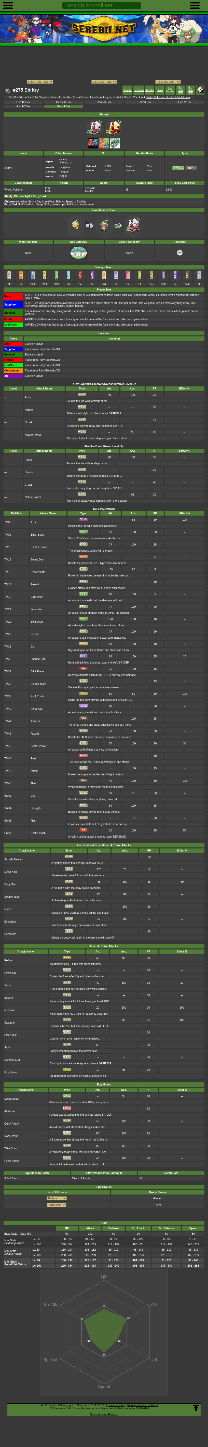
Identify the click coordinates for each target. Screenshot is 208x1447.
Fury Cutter (11, 1072)
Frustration (37, 609)
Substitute (10, 934)
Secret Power (39, 746)
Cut (33, 795)
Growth (29, 422)
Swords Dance (13, 859)
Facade (35, 733)
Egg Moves (170, 90)
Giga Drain (37, 596)
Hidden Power (39, 547)
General (127, 90)
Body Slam (10, 884)
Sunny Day (37, 559)
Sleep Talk (10, 1035)
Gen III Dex (63, 106)
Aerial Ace (37, 708)
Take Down (11, 1148)
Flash (34, 820)
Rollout (8, 960)
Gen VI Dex (144, 102)
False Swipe (11, 1161)
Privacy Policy (116, 1405)
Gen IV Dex (23, 106)
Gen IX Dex (23, 102)
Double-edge (12, 896)
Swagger (9, 1022)
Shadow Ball (38, 659)
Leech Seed (11, 1098)
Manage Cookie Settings (142, 1405)
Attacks (149, 90)
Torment (35, 721)
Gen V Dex (184, 102)
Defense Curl (12, 1060)
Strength (35, 808)
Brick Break (37, 671)
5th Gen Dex (180, 90)
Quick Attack (11, 1123)
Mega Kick (10, 872)
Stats (160, 90)
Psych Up (10, 973)
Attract (34, 771)
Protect (35, 584)
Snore (7, 985)
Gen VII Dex (104, 102)
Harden (29, 409)
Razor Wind (11, 1136)
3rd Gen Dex (190, 90)
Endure (8, 997)
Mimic (7, 909)
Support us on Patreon (104, 1414)
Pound (28, 397)
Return (34, 634)
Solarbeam (37, 621)
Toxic (34, 522)
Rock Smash (38, 833)
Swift (7, 1047)
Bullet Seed (37, 534)
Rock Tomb (37, 696)
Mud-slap (9, 1010)
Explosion (10, 921)
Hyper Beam (38, 572)
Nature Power (33, 434)
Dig (33, 646)
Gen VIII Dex (63, 102)
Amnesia (9, 1111)
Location (139, 90)
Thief (33, 783)
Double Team (38, 684)
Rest (33, 758)
